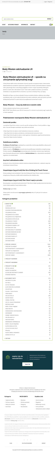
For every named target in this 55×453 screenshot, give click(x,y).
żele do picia (7, 418)
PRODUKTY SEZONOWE (11, 258)
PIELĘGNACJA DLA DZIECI (12, 214)
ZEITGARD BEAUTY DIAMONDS (13, 229)
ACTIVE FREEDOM (10, 285)
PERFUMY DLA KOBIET (11, 246)
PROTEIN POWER (9, 319)
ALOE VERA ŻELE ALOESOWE (12, 287)
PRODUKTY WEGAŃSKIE (11, 262)
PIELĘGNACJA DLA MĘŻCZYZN (13, 216)
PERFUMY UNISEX (10, 255)
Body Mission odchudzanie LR (17, 69)
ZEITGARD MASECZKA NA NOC (13, 232)
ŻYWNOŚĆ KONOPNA (10, 274)
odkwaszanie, (35, 418)
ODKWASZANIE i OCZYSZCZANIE (13, 311)
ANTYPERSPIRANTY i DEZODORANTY (14, 248)
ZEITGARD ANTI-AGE (10, 227)
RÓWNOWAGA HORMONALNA (12, 321)
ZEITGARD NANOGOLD (11, 234)
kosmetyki (26, 389)
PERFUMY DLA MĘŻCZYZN (12, 250)
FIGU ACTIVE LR (9, 295)
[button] (27, 364)
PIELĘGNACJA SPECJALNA (12, 219)
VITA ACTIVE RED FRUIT (11, 328)
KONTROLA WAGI (9, 304)
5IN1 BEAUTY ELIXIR (10, 280)
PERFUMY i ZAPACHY (10, 244)
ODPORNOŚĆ (8, 313)
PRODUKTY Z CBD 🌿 (10, 266)
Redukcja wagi (6, 188)
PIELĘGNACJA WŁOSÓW (11, 223)
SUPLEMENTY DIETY (10, 278)
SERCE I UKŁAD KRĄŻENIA (12, 324)
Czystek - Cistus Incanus (11, 291)
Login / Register (48, 1)
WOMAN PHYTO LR (10, 334)
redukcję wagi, (14, 420)
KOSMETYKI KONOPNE (10, 270)
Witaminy (7, 330)
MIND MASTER (9, 308)
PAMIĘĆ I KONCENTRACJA (11, 315)
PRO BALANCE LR (9, 317)
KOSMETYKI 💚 (9, 203)
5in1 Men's (8, 282)
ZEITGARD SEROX (9, 240)
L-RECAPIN (8, 206)
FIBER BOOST (8, 293)
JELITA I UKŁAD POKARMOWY (12, 302)
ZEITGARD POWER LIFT (11, 236)
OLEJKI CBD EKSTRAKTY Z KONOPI (14, 272)
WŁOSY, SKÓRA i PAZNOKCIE (12, 332)
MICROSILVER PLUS (10, 208)
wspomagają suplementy (25, 192)
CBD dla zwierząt (9, 268)
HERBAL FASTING (9, 300)
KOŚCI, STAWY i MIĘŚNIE (11, 306)
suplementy (18, 389)
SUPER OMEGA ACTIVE (11, 326)
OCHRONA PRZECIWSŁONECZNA (13, 210)
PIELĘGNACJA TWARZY (11, 221)
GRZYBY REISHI (9, 298)
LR (11, 83)
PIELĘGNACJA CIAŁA (10, 212)
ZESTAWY (7, 338)
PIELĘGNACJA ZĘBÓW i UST (12, 225)
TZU (4, 71)
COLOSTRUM (8, 289)
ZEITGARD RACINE (10, 238)
